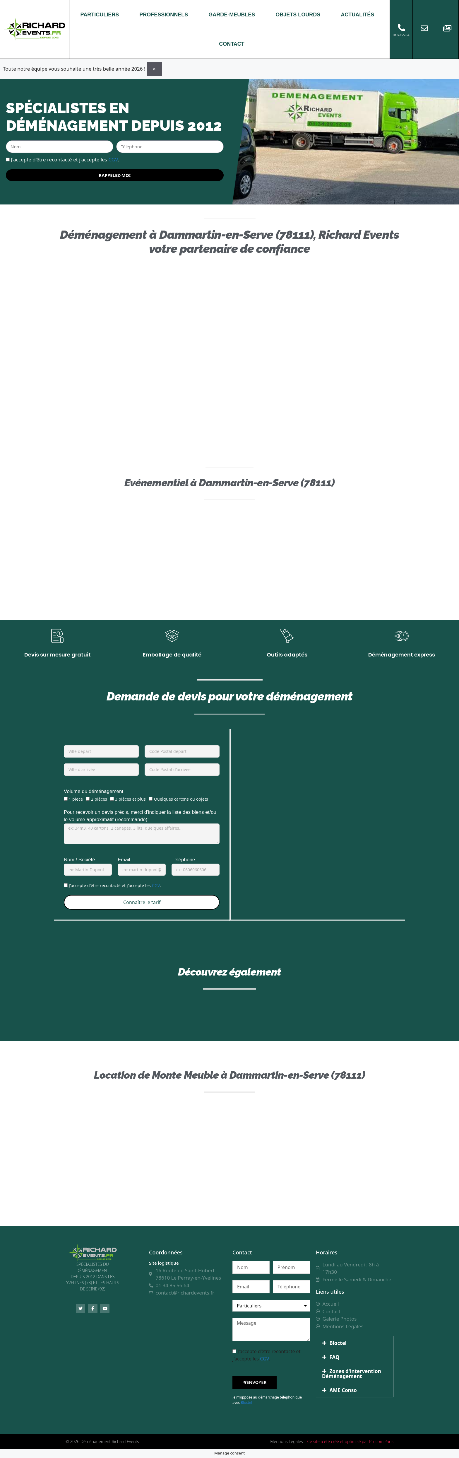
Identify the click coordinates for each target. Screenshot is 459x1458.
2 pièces (99, 799)
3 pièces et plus (130, 799)
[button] (354, 1343)
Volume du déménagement (93, 791)
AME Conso (343, 1390)
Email (124, 860)
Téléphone (183, 860)
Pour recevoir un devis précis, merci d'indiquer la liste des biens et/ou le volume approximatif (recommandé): (140, 816)
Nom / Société (79, 860)
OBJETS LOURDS (297, 15)
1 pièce (76, 799)
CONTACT (231, 44)
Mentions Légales (286, 1442)
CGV (113, 159)
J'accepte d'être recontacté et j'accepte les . (65, 159)
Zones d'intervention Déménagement (351, 1374)
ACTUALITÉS (357, 15)
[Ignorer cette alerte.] (154, 69)
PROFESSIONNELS (163, 15)
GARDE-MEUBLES (231, 15)
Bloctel (246, 1402)
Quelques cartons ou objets (181, 799)
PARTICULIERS (100, 15)
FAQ (335, 1357)
